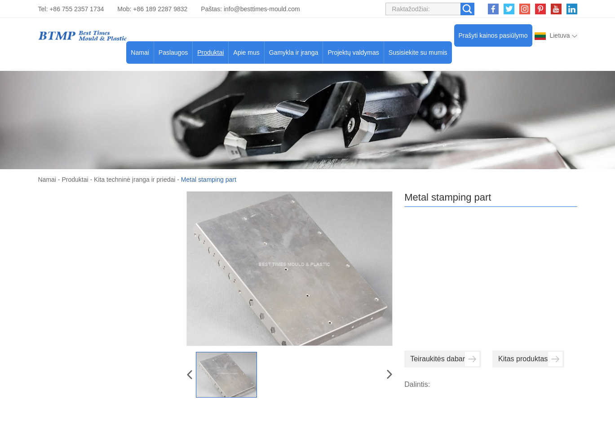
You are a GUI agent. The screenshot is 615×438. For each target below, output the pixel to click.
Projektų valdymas (353, 52)
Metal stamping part (208, 179)
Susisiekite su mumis (418, 52)
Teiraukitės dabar (444, 359)
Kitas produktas (530, 359)
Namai (140, 52)
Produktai (210, 52)
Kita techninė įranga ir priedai (134, 179)
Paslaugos (173, 52)
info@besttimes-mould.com (262, 9)
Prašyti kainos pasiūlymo (493, 35)
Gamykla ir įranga (294, 52)
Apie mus (246, 52)
